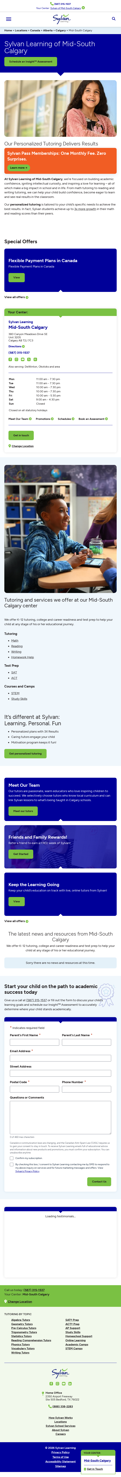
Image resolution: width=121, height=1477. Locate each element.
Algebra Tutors (20, 1320)
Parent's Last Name (77, 1035)
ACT (14, 678)
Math (14, 640)
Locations (21, 30)
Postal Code (20, 1082)
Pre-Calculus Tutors (23, 1328)
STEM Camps (73, 1348)
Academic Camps (76, 1344)
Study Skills (19, 699)
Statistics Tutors (21, 1336)
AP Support (72, 1328)
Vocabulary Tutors (22, 1348)
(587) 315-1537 (19, 352)
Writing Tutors (20, 1352)
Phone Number (74, 1082)
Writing (16, 652)
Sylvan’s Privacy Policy (27, 1171)
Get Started (20, 854)
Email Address (21, 1051)
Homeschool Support (78, 1336)
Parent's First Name (25, 1035)
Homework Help (22, 657)
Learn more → (18, 167)
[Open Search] (114, 19)
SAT (14, 672)
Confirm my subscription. (29, 1158)
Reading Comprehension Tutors (31, 1340)
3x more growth (85, 209)
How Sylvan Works (61, 1417)
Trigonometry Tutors (24, 1332)
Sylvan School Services (60, 1425)
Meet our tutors (23, 811)
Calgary (61, 30)
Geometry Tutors (22, 1324)
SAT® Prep (72, 1320)
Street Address (20, 1066)
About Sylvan (60, 1430)
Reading (17, 646)
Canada (35, 30)
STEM (15, 693)
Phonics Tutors (20, 1344)
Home (8, 30)
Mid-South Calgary (97, 1460)
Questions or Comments (27, 1097)
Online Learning (75, 1340)
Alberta (48, 30)
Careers (61, 1434)
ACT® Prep (72, 1324)
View (16, 277)
